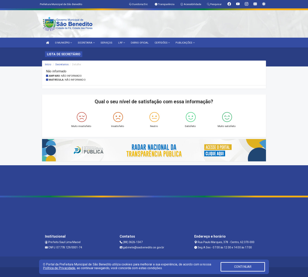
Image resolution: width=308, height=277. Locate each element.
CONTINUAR (242, 267)
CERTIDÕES (162, 42)
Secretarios (62, 64)
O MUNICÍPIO (63, 42)
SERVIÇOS (107, 42)
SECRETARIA (86, 42)
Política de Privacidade (59, 268)
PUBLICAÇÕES (185, 42)
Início (48, 64)
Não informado (71, 75)
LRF (121, 42)
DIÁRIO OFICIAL (140, 42)
